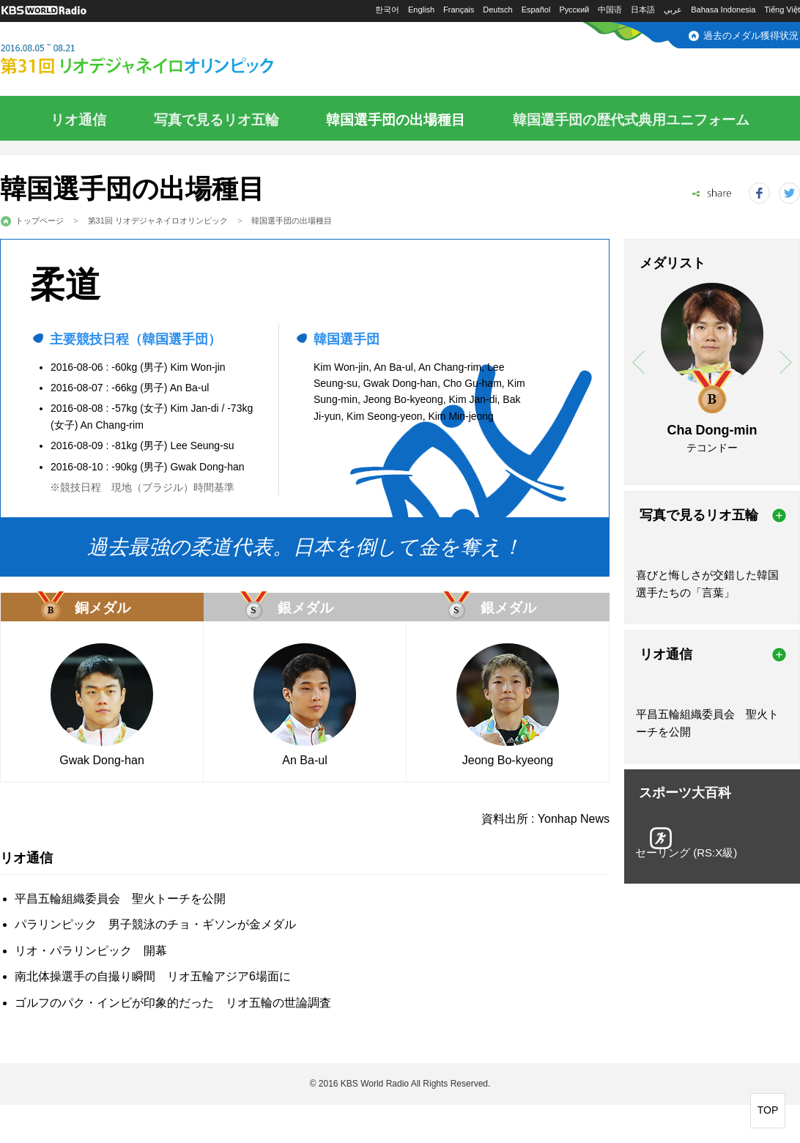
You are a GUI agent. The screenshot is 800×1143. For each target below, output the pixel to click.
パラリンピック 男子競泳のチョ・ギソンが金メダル (155, 924)
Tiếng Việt (782, 9)
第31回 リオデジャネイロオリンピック (158, 220)
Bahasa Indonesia (723, 9)
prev (638, 362)
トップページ (39, 220)
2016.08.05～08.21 (172, 60)
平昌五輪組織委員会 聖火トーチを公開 (120, 898)
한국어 (387, 9)
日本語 (643, 9)
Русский (574, 9)
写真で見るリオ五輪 (216, 119)
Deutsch (497, 9)
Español (536, 9)
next (785, 362)
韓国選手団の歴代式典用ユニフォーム (631, 119)
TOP (768, 1110)
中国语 (610, 9)
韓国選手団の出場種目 (395, 119)
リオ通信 (78, 119)
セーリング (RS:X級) (686, 852)
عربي (673, 9)
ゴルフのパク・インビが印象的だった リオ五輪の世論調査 (173, 1002)
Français (458, 9)
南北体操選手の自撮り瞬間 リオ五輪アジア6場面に (153, 976)
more (779, 515)
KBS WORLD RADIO (43, 10)
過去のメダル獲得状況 (751, 35)
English (421, 9)
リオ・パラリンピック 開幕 (91, 950)
